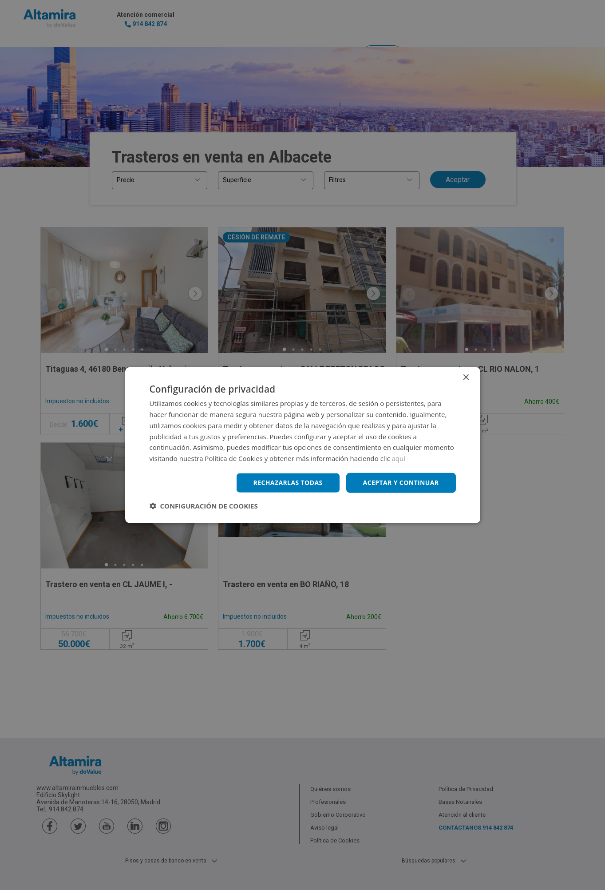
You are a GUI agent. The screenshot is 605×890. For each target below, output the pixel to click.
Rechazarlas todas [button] (288, 482)
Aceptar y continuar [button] (401, 482)
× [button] (466, 377)
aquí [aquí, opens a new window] (399, 458)
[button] (204, 505)
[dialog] (302, 445)
